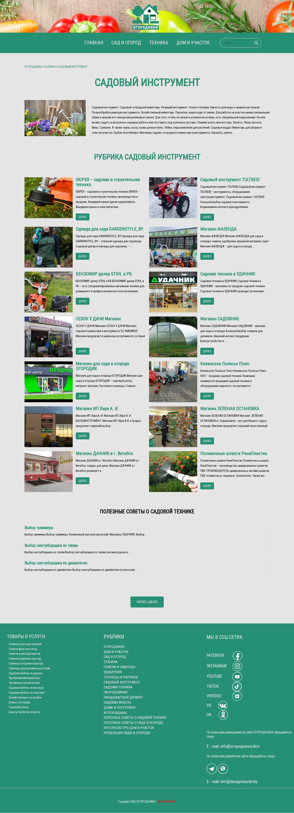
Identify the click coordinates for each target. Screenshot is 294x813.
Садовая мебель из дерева (24, 674)
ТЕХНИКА (159, 43)
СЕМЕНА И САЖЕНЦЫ (119, 667)
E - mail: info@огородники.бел (233, 746)
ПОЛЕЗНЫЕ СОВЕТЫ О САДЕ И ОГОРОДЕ (134, 723)
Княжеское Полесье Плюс (224, 363)
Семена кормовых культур (23, 659)
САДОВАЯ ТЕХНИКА (118, 687)
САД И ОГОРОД (125, 43)
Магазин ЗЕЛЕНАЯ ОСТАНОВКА (229, 408)
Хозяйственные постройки (24, 700)
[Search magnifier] (259, 43)
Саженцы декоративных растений (28, 669)
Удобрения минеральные (22, 680)
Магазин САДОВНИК (219, 319)
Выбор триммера (38, 527)
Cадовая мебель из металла (24, 690)
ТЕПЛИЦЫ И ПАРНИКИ (121, 677)
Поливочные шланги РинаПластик (233, 453)
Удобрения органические (22, 685)
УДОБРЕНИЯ (113, 672)
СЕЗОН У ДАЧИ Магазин (98, 319)
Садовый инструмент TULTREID (229, 179)
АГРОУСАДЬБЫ (115, 712)
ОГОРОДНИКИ (114, 647)
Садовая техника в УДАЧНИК (227, 274)
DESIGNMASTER (166, 802)
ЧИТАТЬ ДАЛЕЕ (147, 602)
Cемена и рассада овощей (23, 644)
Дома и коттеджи (18, 705)
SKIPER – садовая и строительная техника (108, 182)
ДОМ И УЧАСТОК (195, 43)
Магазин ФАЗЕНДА (218, 229)
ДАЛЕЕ (82, 217)
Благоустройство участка (23, 715)
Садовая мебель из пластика (25, 695)
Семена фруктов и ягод (21, 649)
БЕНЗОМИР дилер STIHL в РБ (104, 274)
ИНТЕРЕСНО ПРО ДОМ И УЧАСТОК (129, 728)
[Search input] (241, 43)
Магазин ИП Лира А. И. (97, 408)
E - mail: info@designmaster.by (232, 781)
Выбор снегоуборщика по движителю (55, 563)
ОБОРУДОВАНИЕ (116, 692)
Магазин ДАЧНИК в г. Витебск (104, 453)
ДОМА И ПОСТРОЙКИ (119, 707)
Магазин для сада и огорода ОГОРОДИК (102, 366)
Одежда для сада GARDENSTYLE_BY (109, 229)
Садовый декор (17, 710)
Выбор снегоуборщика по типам (51, 545)
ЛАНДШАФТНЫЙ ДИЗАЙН (123, 697)
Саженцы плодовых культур (24, 664)
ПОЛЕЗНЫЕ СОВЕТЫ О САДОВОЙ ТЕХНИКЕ (135, 717)
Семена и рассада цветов (23, 654)
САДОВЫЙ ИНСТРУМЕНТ (122, 682)
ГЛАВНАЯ (91, 43)
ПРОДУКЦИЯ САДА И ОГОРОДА (127, 733)
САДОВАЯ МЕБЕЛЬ (117, 702)
